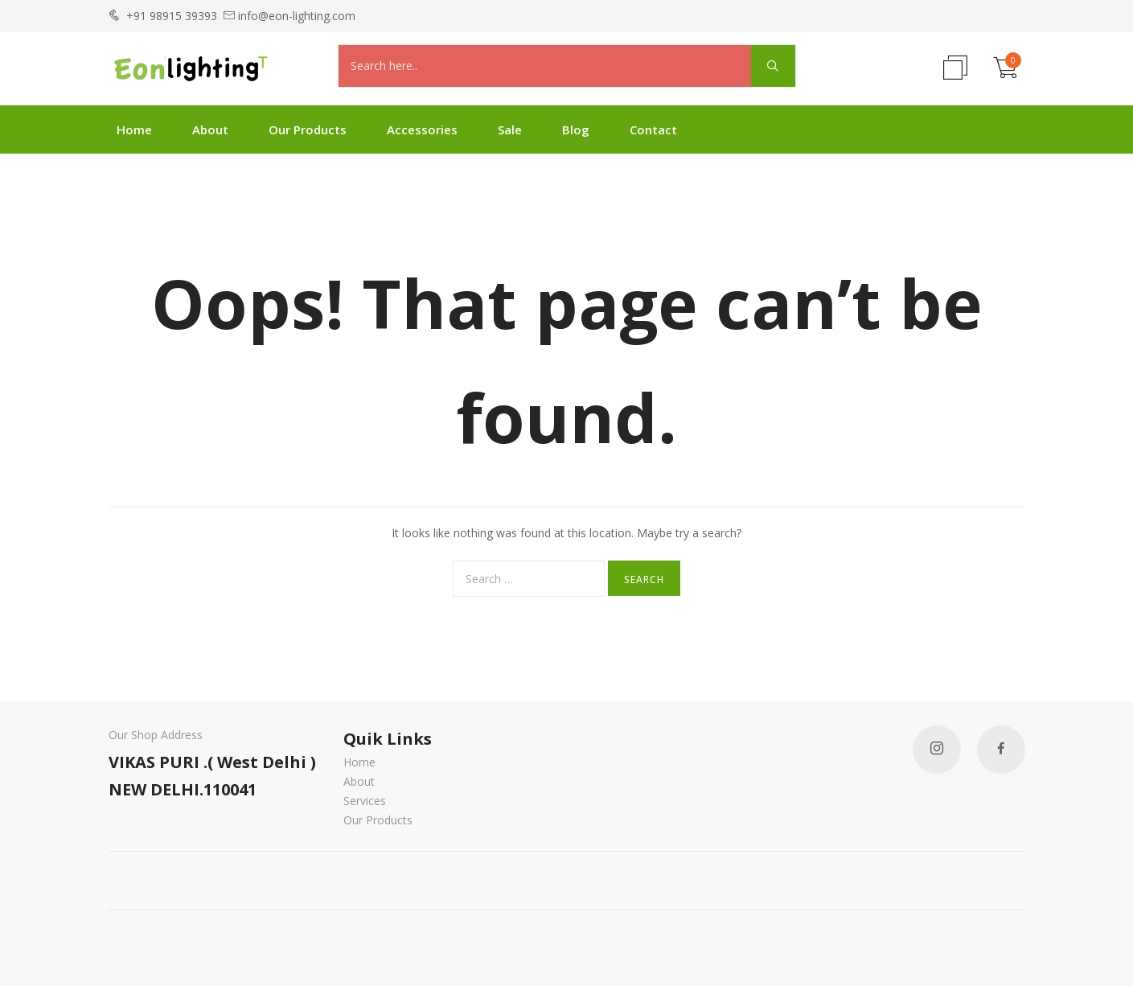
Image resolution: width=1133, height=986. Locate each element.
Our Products (308, 129)
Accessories (422, 129)
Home (134, 129)
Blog (575, 129)
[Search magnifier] (773, 66)
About (210, 129)
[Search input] (549, 66)
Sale (510, 129)
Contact (653, 129)
